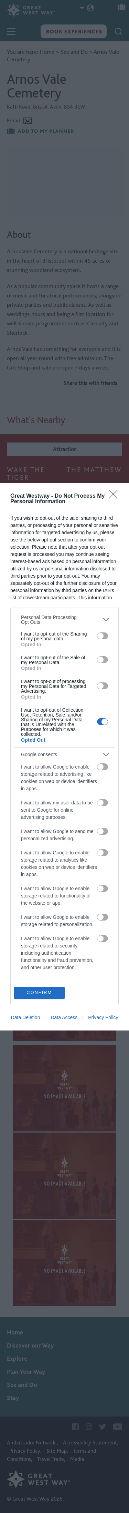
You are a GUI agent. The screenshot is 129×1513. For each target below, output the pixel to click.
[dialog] (64, 756)
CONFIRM (39, 992)
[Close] (115, 496)
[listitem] (64, 620)
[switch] (102, 635)
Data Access (64, 1017)
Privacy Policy (103, 1017)
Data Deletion (25, 1017)
